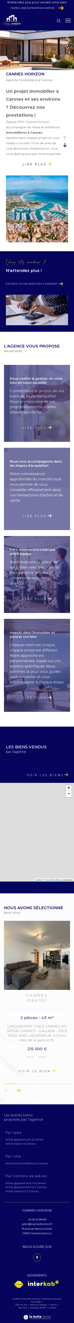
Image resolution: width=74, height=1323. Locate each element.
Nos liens (23, 1307)
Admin (53, 1304)
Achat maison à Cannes (20, 1143)
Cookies (52, 1308)
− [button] (68, 794)
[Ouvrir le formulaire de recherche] (58, 21)
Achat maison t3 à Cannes (22, 1191)
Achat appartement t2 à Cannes (26, 1187)
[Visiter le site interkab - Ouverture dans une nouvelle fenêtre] (43, 1283)
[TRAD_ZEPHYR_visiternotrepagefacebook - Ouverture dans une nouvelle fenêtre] (37, 1257)
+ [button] (68, 788)
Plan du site (21, 1304)
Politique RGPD (38, 1307)
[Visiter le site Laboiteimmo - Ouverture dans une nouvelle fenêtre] (37, 1314)
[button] (18, 1090)
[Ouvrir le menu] (68, 20)
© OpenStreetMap (52, 880)
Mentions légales (39, 1304)
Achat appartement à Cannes (24, 1139)
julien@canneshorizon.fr (37, 1224)
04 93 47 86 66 (37, 1219)
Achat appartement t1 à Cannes (26, 1183)
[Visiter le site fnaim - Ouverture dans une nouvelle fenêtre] (18, 1284)
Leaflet (38, 880)
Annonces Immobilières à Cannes (27, 1163)
